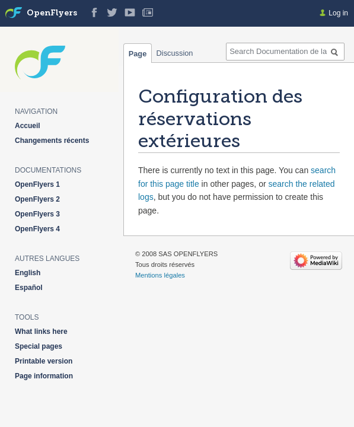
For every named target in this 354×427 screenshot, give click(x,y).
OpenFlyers (52, 13)
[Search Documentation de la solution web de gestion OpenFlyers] (285, 51)
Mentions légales (160, 275)
